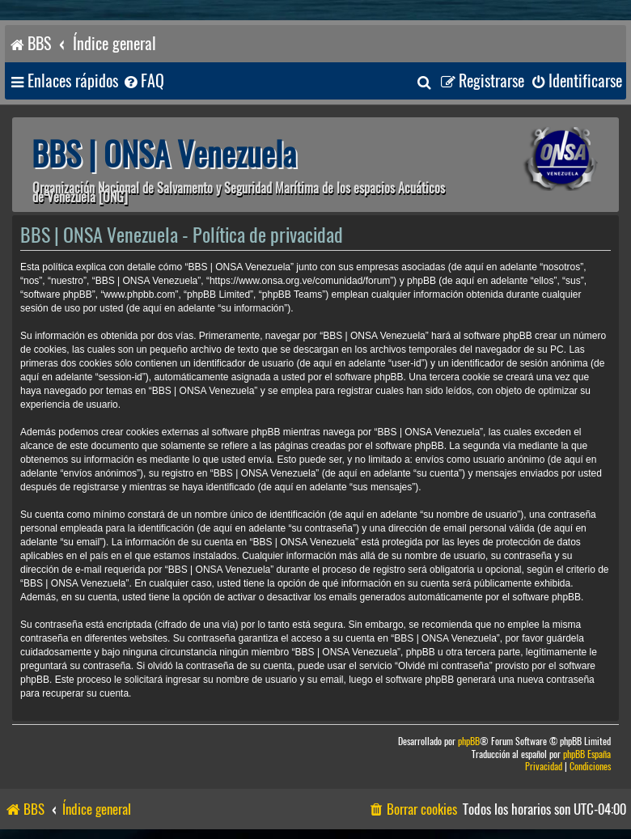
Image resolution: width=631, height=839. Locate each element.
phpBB (469, 741)
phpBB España (587, 754)
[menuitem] (143, 81)
